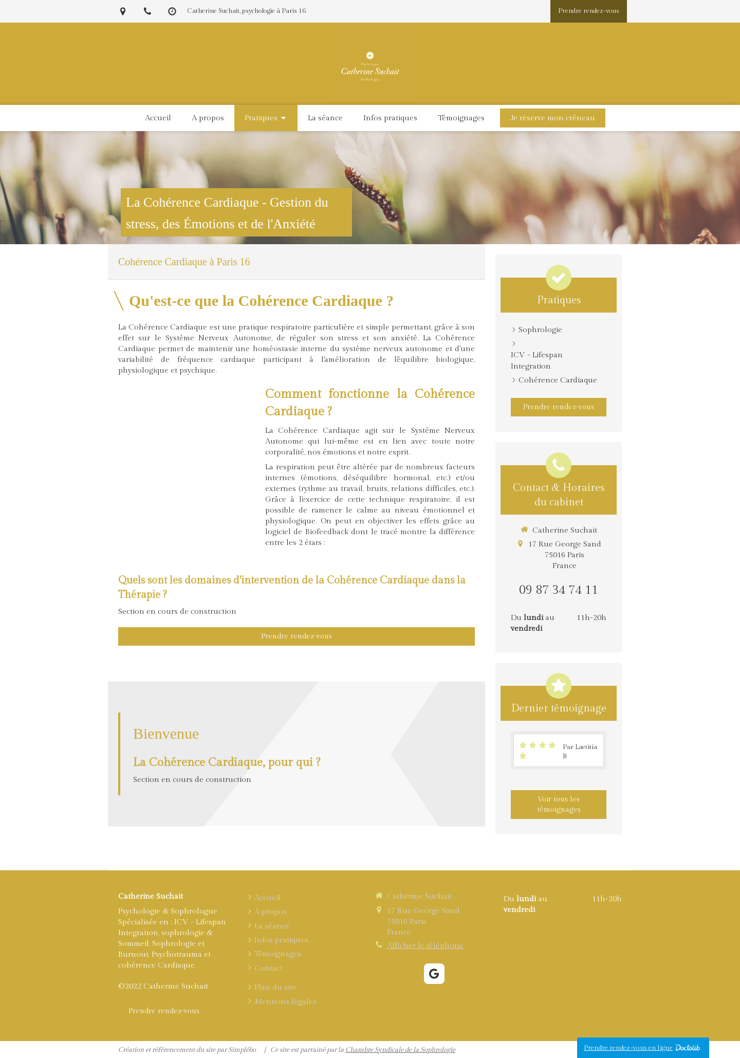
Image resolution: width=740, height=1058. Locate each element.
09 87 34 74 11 (558, 590)
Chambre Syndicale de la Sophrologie (400, 1050)
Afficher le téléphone (425, 945)
